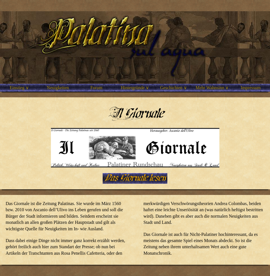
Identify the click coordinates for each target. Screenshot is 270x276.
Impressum (251, 87)
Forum (96, 87)
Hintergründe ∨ (135, 87)
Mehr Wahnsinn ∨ (212, 87)
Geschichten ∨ (173, 87)
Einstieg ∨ (19, 87)
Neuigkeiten (58, 87)
